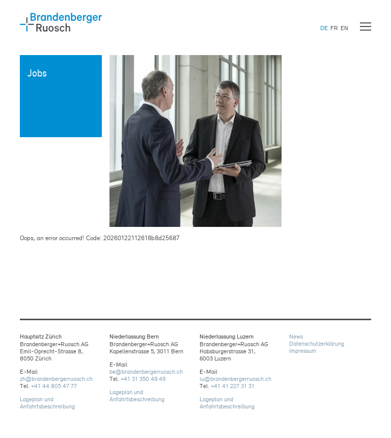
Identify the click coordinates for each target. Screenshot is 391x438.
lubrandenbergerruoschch (235, 378)
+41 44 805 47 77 (54, 386)
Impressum (302, 350)
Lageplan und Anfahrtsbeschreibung (47, 403)
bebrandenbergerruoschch (146, 371)
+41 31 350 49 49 (143, 378)
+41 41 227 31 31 (233, 386)
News (296, 336)
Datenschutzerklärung (316, 343)
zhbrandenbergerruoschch (56, 378)
